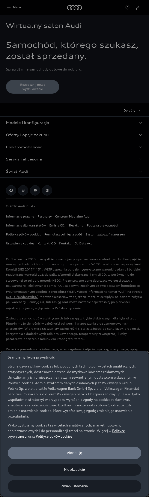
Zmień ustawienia (74, 486)
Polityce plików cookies (54, 436)
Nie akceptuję (74, 469)
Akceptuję (74, 453)
